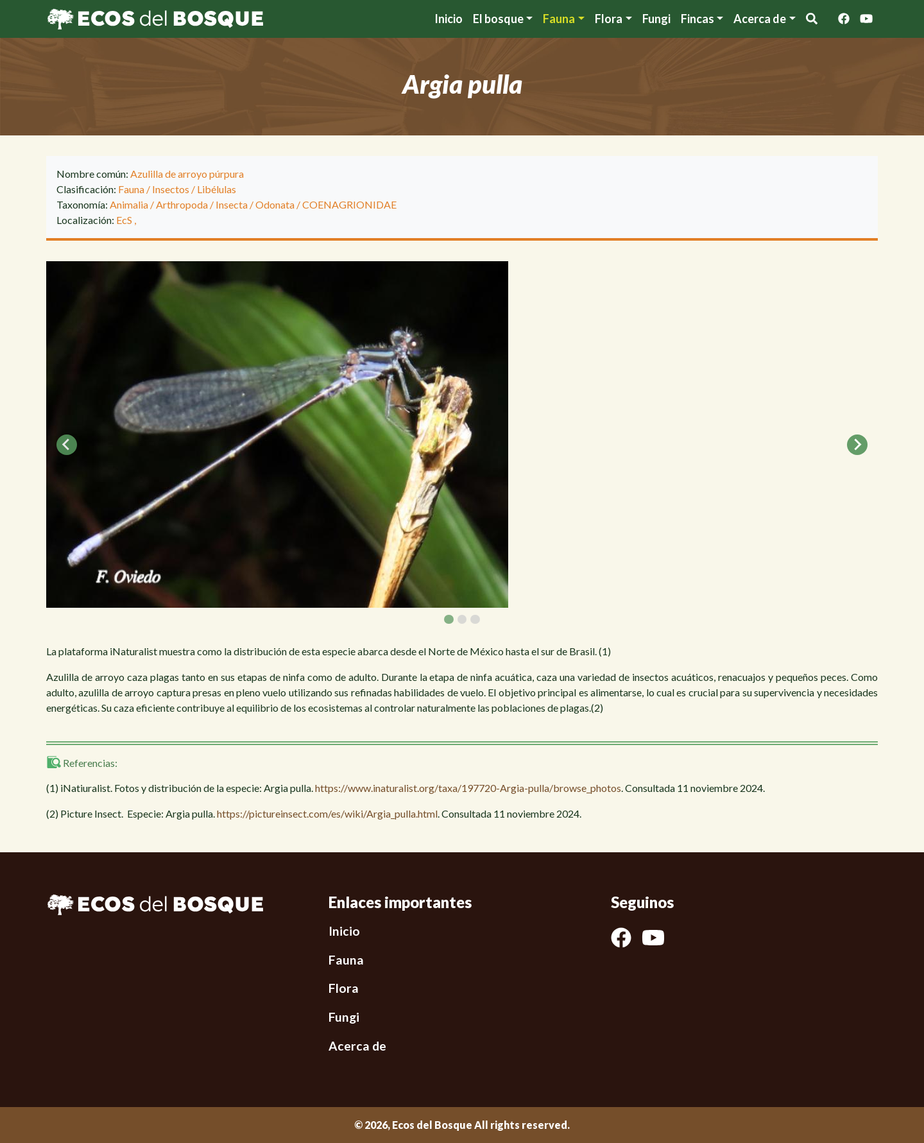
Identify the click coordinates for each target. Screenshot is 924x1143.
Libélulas (216, 189)
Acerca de (357, 1045)
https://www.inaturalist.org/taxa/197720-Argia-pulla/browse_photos (468, 788)
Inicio (448, 19)
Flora (608, 19)
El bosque (498, 19)
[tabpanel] (462, 434)
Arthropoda (182, 204)
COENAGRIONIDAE (349, 204)
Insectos (170, 189)
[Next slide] (857, 444)
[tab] (448, 619)
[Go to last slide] (66, 444)
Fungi (656, 19)
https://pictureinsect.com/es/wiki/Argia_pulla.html (327, 813)
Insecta (232, 204)
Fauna (559, 19)
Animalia (129, 204)
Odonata (275, 204)
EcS (125, 220)
